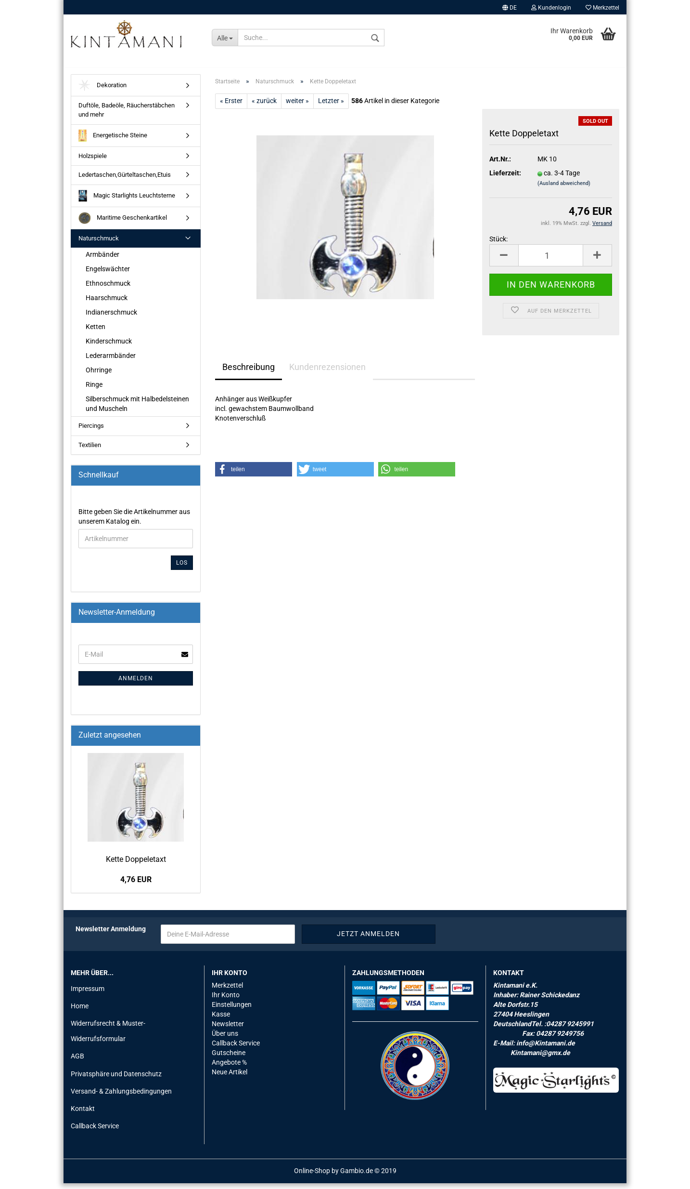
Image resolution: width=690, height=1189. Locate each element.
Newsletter (228, 1029)
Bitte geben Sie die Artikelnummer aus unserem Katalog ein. (134, 521)
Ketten (95, 332)
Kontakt (83, 1114)
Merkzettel (602, 7)
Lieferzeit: (505, 179)
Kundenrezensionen (327, 372)
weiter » (297, 106)
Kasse (221, 1019)
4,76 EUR (136, 885)
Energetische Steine (112, 141)
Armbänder (102, 260)
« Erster (231, 106)
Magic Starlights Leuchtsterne (126, 201)
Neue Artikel (229, 1077)
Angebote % (229, 1067)
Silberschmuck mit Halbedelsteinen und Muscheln (137, 409)
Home (80, 1011)
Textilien (89, 450)
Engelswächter (108, 274)
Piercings (91, 431)
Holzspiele (92, 161)
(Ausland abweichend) (563, 189)
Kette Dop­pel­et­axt (136, 864)
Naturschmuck (98, 243)
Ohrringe (99, 375)
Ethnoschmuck (108, 288)
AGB (77, 1062)
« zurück (264, 106)
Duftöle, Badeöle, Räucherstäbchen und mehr (126, 115)
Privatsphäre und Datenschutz (116, 1079)
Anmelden (135, 683)
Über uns (225, 1039)
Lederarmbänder (111, 361)
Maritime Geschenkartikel (122, 223)
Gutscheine (228, 1058)
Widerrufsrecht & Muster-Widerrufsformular (108, 1036)
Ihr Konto (226, 1000)
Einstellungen (232, 1010)
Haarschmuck (107, 303)
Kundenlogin (551, 7)
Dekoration (102, 91)
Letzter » (331, 106)
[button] (253, 474)
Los (182, 568)
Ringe (94, 390)
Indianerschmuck (111, 317)
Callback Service (95, 1131)
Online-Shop (312, 1176)
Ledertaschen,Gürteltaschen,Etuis (124, 180)
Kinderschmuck (109, 346)
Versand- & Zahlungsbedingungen (121, 1096)
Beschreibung (248, 372)
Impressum (87, 994)
